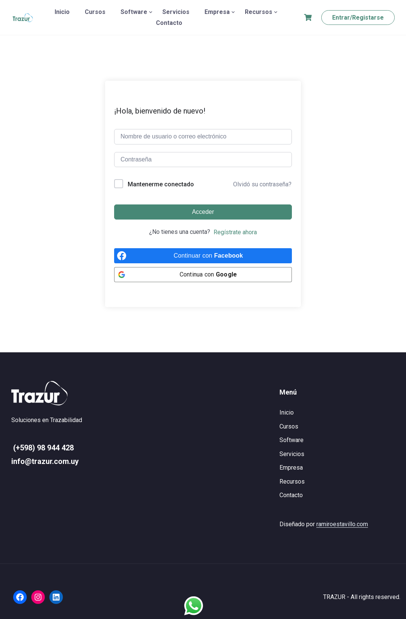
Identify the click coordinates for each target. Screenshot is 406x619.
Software (134, 11)
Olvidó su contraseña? (262, 184)
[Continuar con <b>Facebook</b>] (203, 255)
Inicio (62, 11)
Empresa (217, 11)
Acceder (203, 212)
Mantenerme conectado (161, 184)
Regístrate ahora (235, 232)
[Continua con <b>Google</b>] (203, 274)
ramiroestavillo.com (342, 524)
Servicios (175, 11)
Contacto (169, 22)
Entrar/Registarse (358, 17)
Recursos (258, 11)
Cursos (95, 11)
